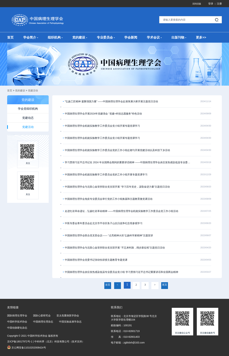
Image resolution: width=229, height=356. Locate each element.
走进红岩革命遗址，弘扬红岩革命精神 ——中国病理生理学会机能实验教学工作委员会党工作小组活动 (121, 211)
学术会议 (154, 37)
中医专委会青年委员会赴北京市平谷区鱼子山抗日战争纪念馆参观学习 (103, 223)
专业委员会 (106, 37)
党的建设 (79, 37)
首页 (10, 37)
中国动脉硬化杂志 (17, 327)
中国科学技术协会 (17, 321)
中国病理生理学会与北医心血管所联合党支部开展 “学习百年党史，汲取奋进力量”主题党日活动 (117, 186)
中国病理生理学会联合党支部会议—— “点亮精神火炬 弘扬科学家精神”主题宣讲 (109, 235)
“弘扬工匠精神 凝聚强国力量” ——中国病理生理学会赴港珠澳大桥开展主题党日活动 (111, 101)
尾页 (164, 284)
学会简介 (30, 37)
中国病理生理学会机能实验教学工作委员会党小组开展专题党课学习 (102, 125)
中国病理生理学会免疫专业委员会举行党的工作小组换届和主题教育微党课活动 (108, 198)
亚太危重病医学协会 (68, 315)
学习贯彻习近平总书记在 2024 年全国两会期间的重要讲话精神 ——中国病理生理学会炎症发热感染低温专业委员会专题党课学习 (128, 162)
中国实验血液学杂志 (70, 321)
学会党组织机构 (28, 108)
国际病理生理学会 (17, 315)
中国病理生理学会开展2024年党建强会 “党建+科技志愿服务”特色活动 (103, 113)
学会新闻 (130, 37)
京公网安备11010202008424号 (26, 347)
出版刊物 (178, 37)
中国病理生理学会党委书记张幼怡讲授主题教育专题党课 (96, 259)
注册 (219, 3)
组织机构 (55, 37)
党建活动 (33, 90)
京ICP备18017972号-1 (19, 341)
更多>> (201, 37)
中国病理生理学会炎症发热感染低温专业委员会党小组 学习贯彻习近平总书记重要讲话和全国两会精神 (121, 272)
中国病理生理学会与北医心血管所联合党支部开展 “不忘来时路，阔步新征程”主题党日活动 (115, 247)
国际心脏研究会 (42, 315)
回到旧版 (197, 4)
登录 (210, 3)
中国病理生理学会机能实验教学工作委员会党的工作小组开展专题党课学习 (106, 174)
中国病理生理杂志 (43, 321)
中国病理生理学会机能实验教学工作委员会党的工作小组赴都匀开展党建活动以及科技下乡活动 (117, 150)
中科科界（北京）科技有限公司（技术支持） (59, 341)
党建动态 (28, 117)
